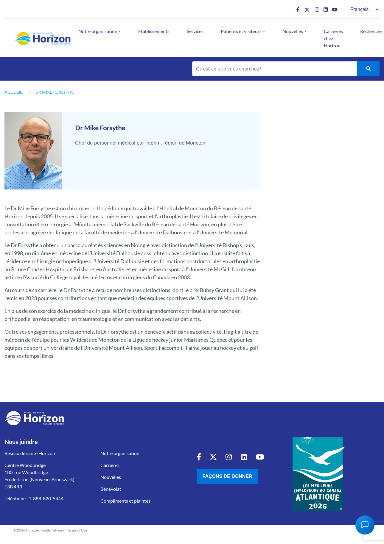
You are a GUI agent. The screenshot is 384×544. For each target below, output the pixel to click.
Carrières (109, 465)
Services (195, 31)
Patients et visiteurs (241, 31)
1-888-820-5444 (46, 498)
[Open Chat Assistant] (364, 524)
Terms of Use (77, 530)
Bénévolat (110, 489)
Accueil (13, 92)
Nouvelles (292, 31)
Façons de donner (227, 476)
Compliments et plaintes (125, 501)
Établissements (154, 31)
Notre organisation (97, 31)
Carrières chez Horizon (333, 38)
